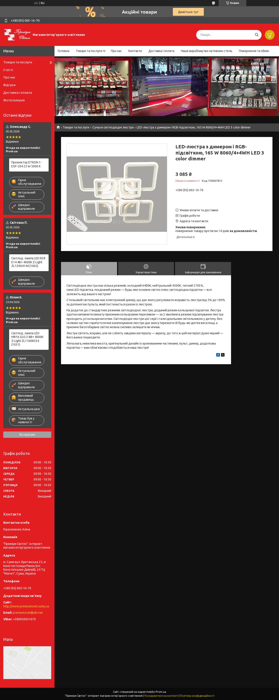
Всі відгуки (27, 434)
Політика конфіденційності (197, 695)
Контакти (135, 51)
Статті (8, 70)
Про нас (116, 51)
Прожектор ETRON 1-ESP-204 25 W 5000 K (26, 164)
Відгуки (9, 85)
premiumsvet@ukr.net (28, 612)
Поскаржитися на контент (161, 695)
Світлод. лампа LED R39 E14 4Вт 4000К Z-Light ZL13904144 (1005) (28, 262)
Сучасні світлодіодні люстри (113, 127)
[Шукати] (257, 35)
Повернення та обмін (254, 51)
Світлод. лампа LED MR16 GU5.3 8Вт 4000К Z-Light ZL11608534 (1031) (27, 339)
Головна (63, 51)
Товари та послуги (89, 51)
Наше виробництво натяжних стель (206, 51)
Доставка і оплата (161, 51)
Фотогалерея (14, 100)
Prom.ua (161, 691)
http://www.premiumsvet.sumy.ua (26, 606)
